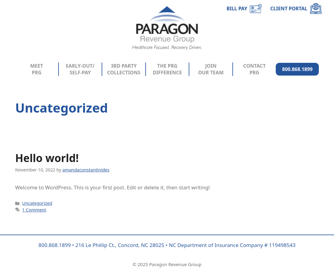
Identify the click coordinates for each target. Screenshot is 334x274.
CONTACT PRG (254, 69)
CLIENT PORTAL (288, 8)
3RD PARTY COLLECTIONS (123, 69)
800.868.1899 (297, 69)
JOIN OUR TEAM (211, 69)
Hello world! (47, 158)
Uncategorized (37, 203)
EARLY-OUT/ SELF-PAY (80, 69)
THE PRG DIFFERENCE (167, 69)
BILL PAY (237, 8)
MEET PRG (36, 69)
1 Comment (34, 210)
